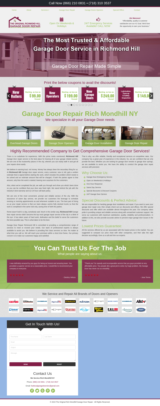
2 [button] (71, 105)
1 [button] (68, 105)
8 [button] (89, 105)
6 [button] (83, 105)
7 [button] (86, 105)
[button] (9, 96)
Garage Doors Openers (94, 10)
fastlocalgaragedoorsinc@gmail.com (45, 386)
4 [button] (77, 105)
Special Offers (118, 10)
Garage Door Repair (67, 10)
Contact (137, 10)
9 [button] (91, 105)
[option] (25, 94)
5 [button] (80, 105)
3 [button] (74, 105)
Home (14, 10)
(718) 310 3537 (100, 3)
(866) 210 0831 (74, 3)
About (28, 10)
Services (45, 10)
